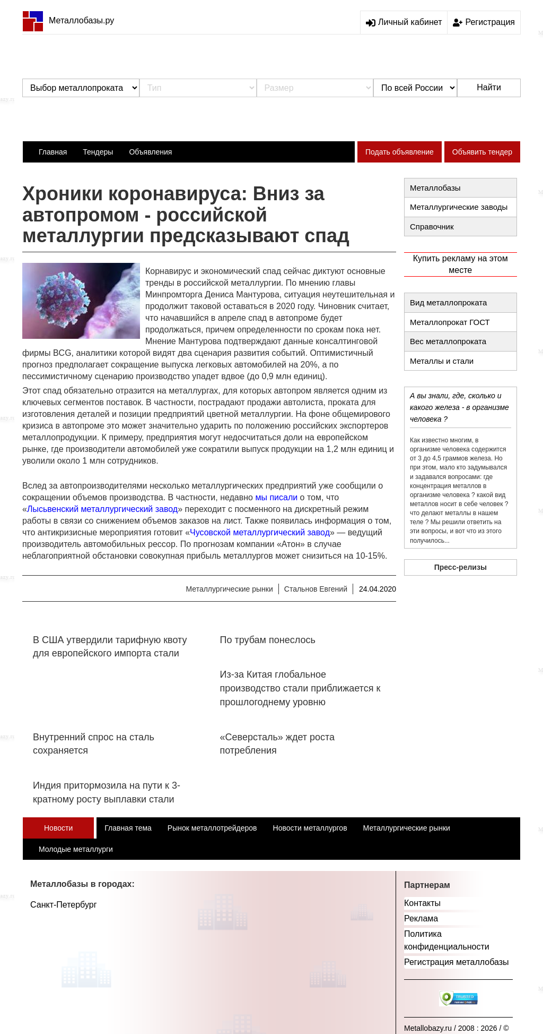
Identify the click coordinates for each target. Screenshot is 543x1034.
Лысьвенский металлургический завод (102, 509)
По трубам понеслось (268, 640)
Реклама (421, 918)
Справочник (432, 226)
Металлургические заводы (458, 206)
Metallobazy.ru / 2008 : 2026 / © (456, 1028)
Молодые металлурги (76, 849)
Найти (489, 87)
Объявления (150, 152)
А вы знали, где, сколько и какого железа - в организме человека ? (459, 407)
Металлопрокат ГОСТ (450, 322)
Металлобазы (435, 187)
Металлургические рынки (229, 589)
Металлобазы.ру (68, 20)
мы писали (276, 497)
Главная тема (128, 828)
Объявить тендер (482, 152)
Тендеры (98, 152)
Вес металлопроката (448, 341)
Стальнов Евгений (315, 589)
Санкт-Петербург (63, 904)
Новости (58, 828)
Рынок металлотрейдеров (212, 828)
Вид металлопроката (448, 302)
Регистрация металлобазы (456, 962)
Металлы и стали (442, 360)
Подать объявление (399, 152)
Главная (53, 152)
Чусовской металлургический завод (260, 532)
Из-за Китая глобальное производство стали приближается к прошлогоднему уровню (300, 688)
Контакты (422, 903)
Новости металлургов (310, 828)
